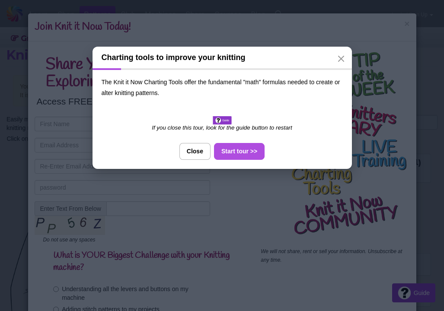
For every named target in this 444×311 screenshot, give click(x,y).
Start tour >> (239, 151)
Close (195, 151)
